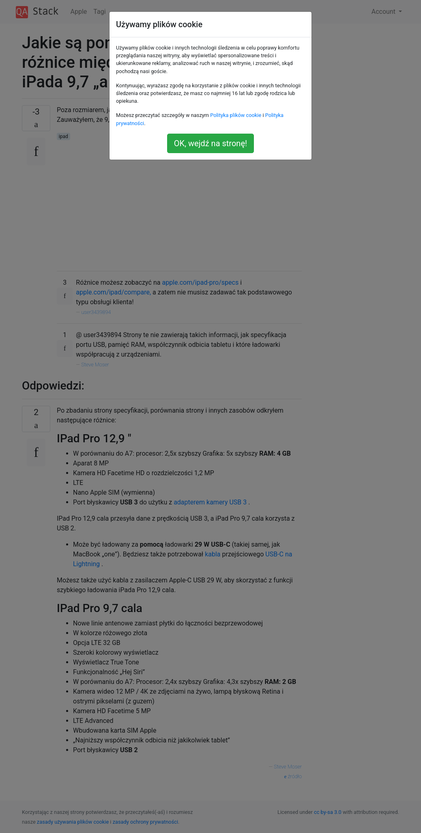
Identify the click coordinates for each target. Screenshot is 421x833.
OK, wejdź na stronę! (210, 143)
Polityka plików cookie (235, 115)
